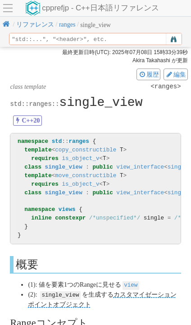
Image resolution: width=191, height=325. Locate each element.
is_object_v (80, 158)
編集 (175, 74)
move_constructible (85, 175)
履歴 (148, 74)
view (130, 284)
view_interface (140, 167)
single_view (63, 167)
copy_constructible (85, 150)
